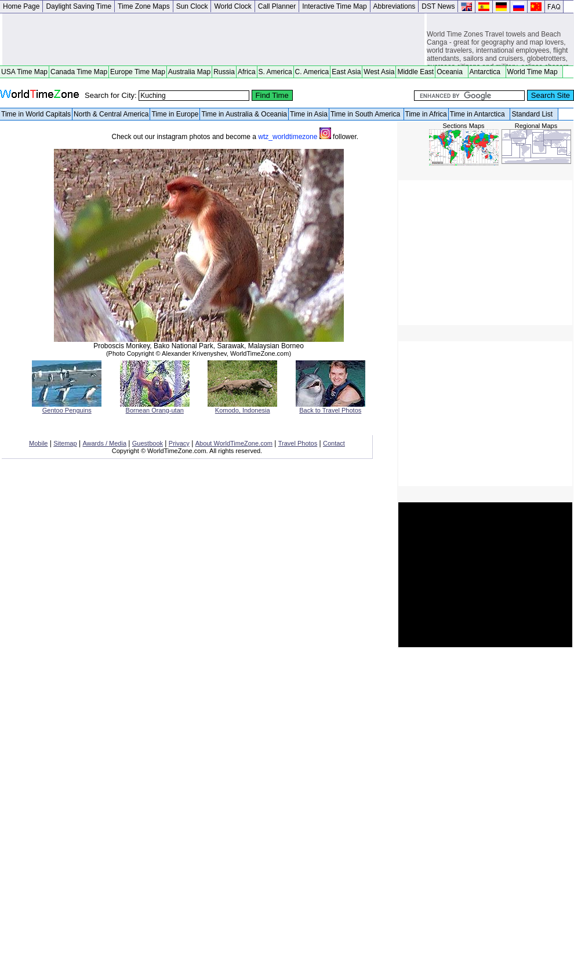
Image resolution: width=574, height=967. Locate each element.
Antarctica (487, 72)
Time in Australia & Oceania (244, 114)
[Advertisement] (213, 39)
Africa (247, 72)
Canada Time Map (78, 72)
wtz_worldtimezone (295, 137)
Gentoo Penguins (66, 407)
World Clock (232, 6)
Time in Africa (426, 114)
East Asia (346, 72)
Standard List (533, 114)
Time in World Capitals (36, 114)
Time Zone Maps (144, 6)
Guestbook (147, 443)
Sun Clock (192, 6)
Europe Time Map (137, 72)
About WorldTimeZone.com (234, 443)
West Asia (379, 72)
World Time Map (534, 72)
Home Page (21, 6)
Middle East (415, 72)
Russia (224, 72)
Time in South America (366, 114)
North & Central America (111, 114)
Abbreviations (394, 6)
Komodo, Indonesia (242, 407)
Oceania (451, 72)
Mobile (38, 443)
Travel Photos (297, 443)
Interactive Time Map (334, 6)
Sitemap (65, 443)
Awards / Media (104, 443)
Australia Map (189, 72)
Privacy (179, 443)
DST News (438, 6)
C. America (312, 72)
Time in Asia (309, 114)
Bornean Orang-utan (155, 407)
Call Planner (277, 6)
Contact (334, 443)
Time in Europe (174, 114)
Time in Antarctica (479, 114)
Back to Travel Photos (330, 407)
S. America (275, 72)
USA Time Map (24, 72)
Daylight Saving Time (78, 6)
